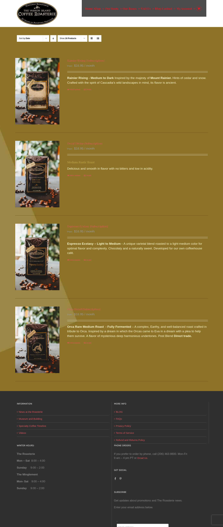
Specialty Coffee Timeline (32, 426)
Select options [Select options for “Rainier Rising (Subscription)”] (74, 89)
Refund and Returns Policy (130, 440)
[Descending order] (53, 38)
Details (88, 89)
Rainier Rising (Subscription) (85, 60)
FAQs (119, 418)
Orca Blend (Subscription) (83, 309)
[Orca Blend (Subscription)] (37, 340)
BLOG (119, 411)
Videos (22, 433)
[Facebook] (115, 478)
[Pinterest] (120, 478)
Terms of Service (125, 433)
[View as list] (98, 38)
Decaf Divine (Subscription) (85, 143)
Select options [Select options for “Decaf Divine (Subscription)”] (74, 175)
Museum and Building (30, 418)
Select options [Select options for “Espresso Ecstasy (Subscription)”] (74, 260)
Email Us (142, 458)
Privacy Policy (123, 426)
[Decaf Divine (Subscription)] (37, 174)
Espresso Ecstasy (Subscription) (87, 226)
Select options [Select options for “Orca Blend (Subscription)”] (74, 343)
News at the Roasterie (31, 411)
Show (68, 38)
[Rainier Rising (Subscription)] (37, 91)
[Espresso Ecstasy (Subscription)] (37, 257)
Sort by (24, 38)
